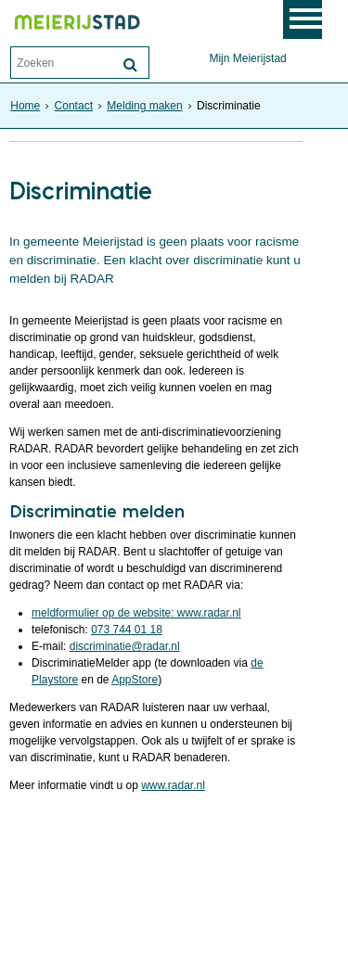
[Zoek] (130, 64)
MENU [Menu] (313, 19)
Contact (74, 105)
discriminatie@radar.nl (125, 646)
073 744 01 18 (126, 629)
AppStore (134, 679)
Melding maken (144, 105)
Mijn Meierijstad (247, 58)
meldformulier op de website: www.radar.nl (136, 612)
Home (25, 105)
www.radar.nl (173, 785)
